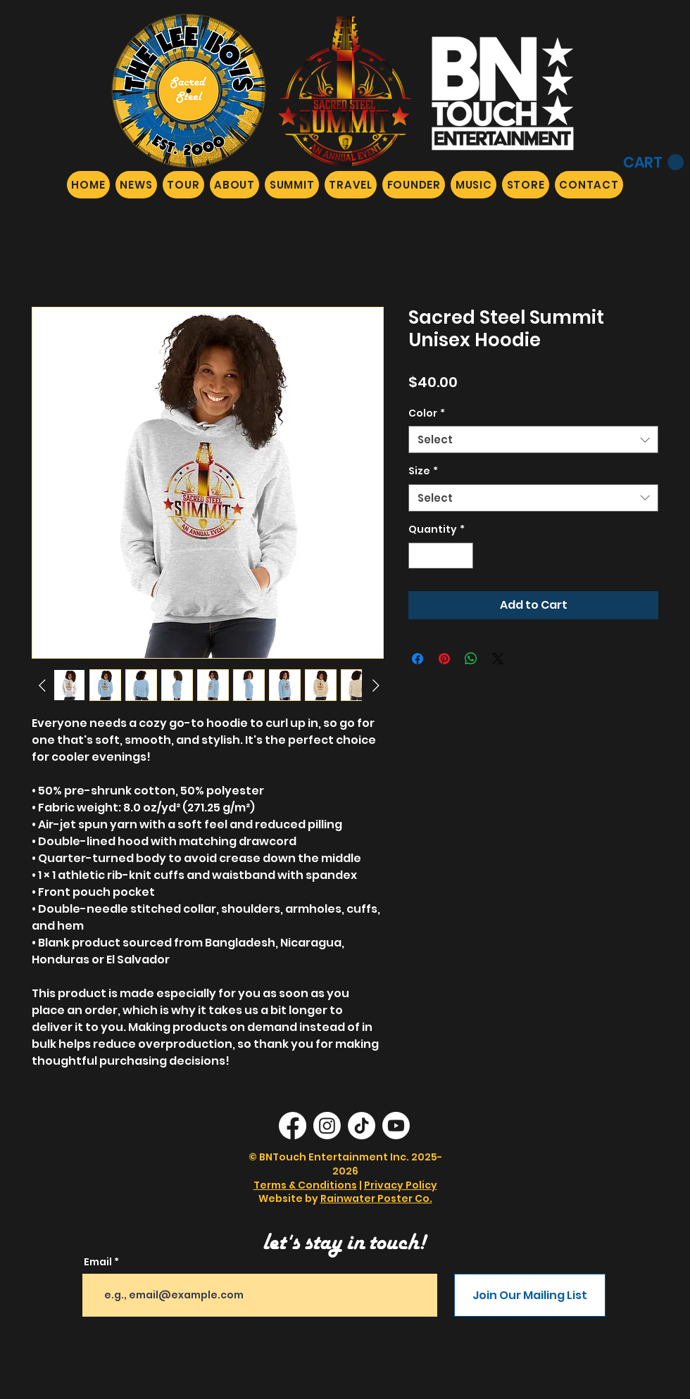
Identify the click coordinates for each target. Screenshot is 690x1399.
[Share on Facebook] (417, 658)
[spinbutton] (440, 555)
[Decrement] (419, 555)
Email (98, 1262)
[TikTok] (361, 1125)
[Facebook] (292, 1125)
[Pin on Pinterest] (444, 658)
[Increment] (462, 555)
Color (426, 413)
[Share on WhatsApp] (471, 658)
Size (423, 471)
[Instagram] (327, 1125)
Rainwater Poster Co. (376, 1198)
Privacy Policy (400, 1185)
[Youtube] (396, 1125)
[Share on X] (497, 658)
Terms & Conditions (305, 1185)
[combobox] (533, 439)
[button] (653, 162)
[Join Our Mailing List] (530, 1295)
